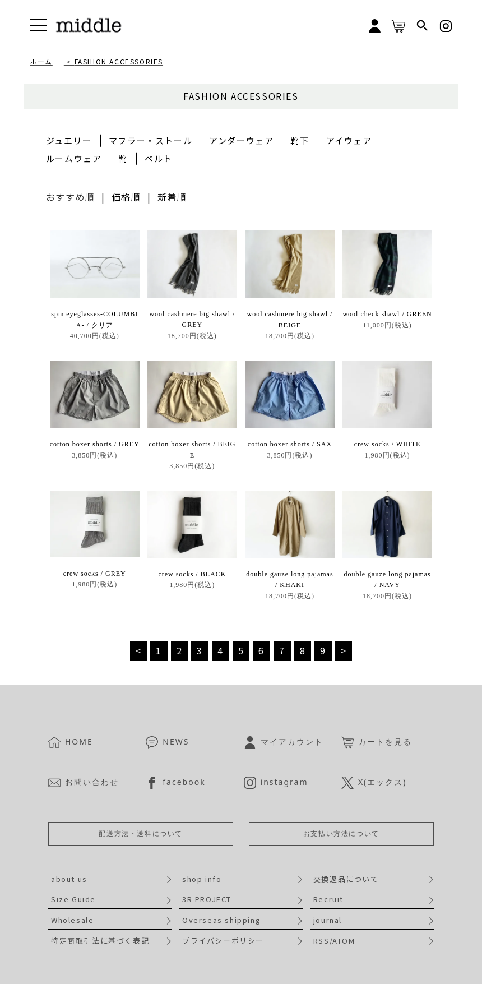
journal (327, 919)
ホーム (41, 61)
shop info (201, 879)
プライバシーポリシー (223, 940)
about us (69, 879)
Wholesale (72, 919)
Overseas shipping (221, 919)
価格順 (126, 197)
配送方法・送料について (141, 833)
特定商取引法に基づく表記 (100, 940)
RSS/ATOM (334, 940)
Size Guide (73, 899)
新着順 (172, 197)
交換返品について (346, 879)
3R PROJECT (206, 899)
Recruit (328, 899)
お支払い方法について (341, 833)
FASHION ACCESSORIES (119, 61)
